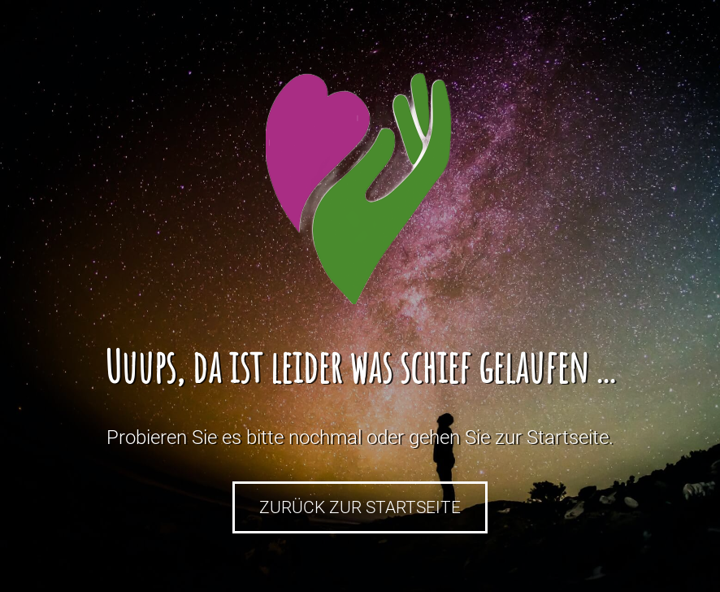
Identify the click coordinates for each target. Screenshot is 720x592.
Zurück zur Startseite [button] (360, 507)
